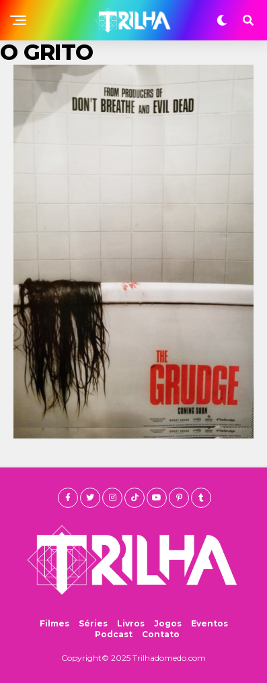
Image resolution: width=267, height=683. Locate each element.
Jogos (168, 623)
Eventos (209, 623)
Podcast (113, 634)
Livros (131, 623)
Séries (93, 623)
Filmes (54, 623)
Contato (161, 634)
